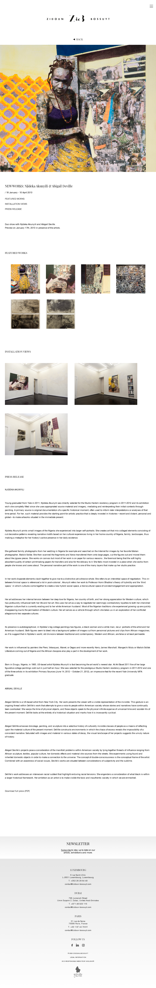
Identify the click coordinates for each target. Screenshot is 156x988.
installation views (16, 204)
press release (13, 209)
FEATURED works (14, 199)
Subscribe (66, 850)
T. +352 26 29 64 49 (78, 881)
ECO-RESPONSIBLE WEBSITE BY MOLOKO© (78, 961)
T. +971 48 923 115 (78, 904)
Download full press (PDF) (17, 791)
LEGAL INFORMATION (78, 957)
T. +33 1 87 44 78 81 (78, 927)
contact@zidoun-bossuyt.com (78, 884)
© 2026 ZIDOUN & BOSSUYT (78, 958)
